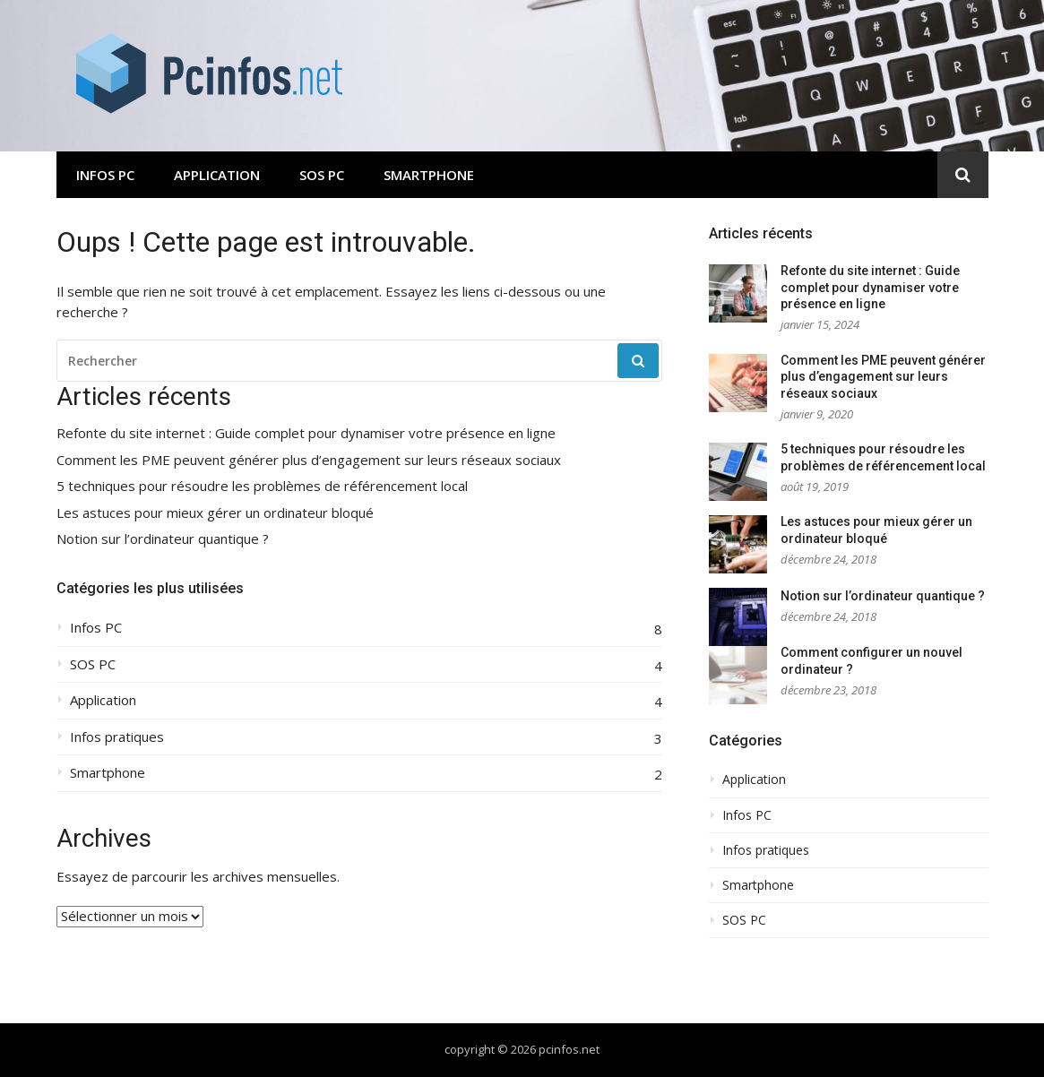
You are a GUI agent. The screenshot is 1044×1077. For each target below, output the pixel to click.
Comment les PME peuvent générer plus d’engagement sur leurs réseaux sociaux (308, 460)
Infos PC (105, 175)
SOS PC (321, 175)
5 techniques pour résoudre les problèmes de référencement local (262, 486)
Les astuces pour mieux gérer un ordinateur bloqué (215, 512)
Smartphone (429, 175)
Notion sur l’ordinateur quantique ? (162, 538)
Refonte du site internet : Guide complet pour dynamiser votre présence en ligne (306, 433)
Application (217, 175)
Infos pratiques (117, 736)
